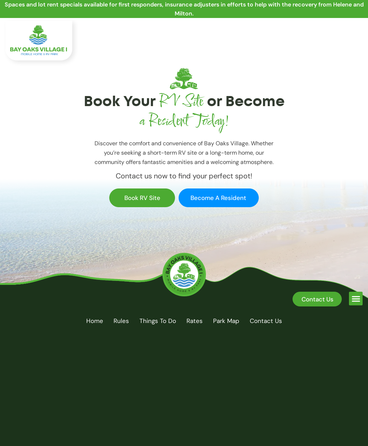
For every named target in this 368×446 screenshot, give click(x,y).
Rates (195, 321)
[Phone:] (315, 31)
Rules (121, 321)
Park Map (226, 321)
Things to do (157, 321)
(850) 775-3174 (344, 35)
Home (94, 321)
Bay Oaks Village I (170, 422)
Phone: (334, 29)
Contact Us (266, 321)
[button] (356, 53)
